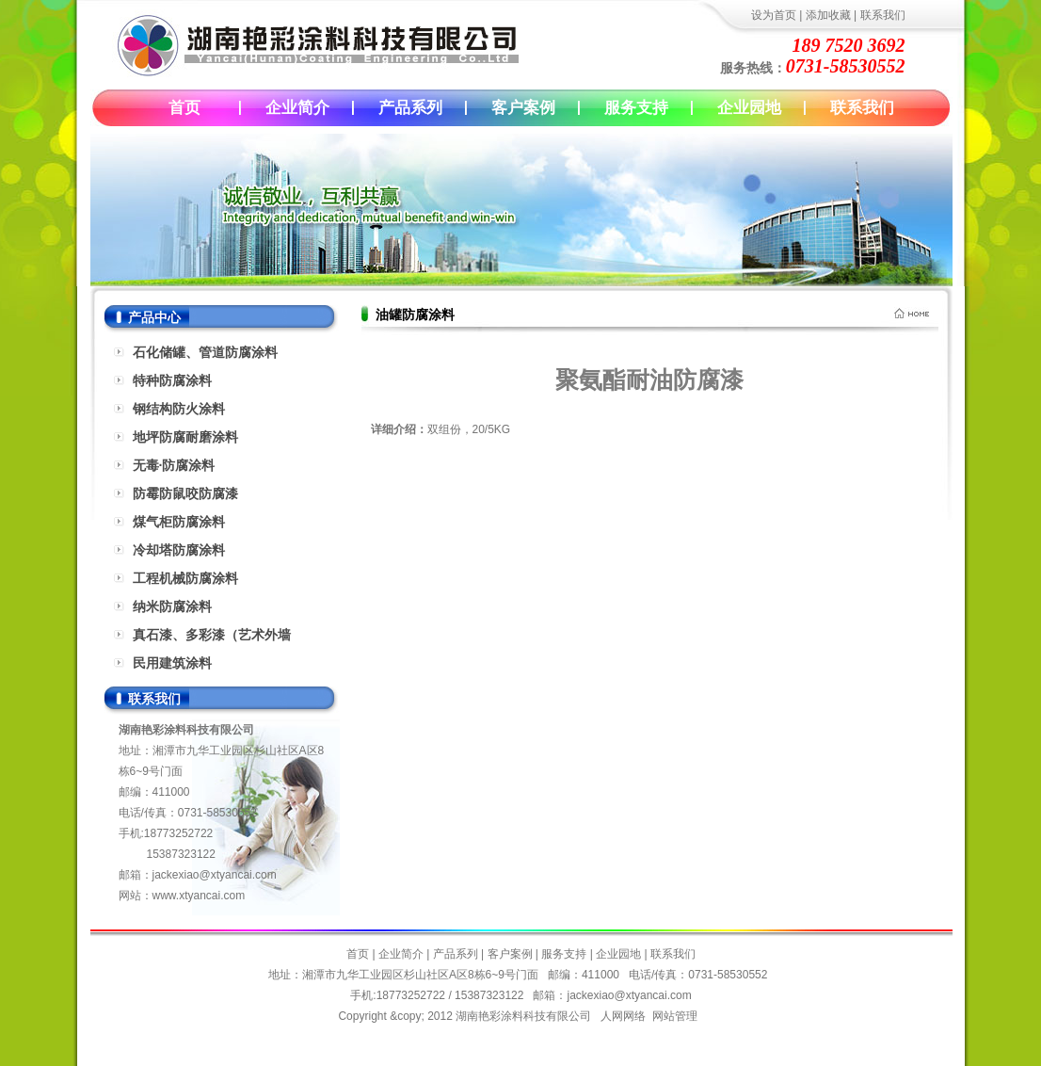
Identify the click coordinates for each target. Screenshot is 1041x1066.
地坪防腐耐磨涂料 (185, 436)
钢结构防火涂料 (179, 408)
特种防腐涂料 (172, 380)
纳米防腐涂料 (172, 606)
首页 (184, 108)
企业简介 (297, 108)
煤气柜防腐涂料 (179, 521)
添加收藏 (828, 15)
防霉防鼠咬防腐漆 (185, 493)
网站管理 (674, 1016)
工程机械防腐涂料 (185, 578)
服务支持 (636, 108)
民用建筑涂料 (172, 662)
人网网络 (623, 1016)
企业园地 (749, 108)
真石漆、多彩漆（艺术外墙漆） (212, 638)
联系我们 (882, 15)
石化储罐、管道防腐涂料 (205, 352)
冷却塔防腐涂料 (179, 549)
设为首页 (773, 15)
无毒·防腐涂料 (174, 465)
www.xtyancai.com (199, 895)
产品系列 (410, 108)
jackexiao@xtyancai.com (214, 874)
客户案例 (523, 108)
